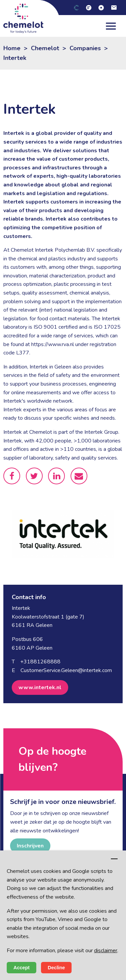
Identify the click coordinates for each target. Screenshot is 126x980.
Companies (85, 48)
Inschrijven (30, 845)
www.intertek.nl (39, 687)
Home (11, 48)
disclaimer (105, 950)
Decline (56, 967)
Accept (21, 967)
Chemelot (45, 48)
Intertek (14, 58)
